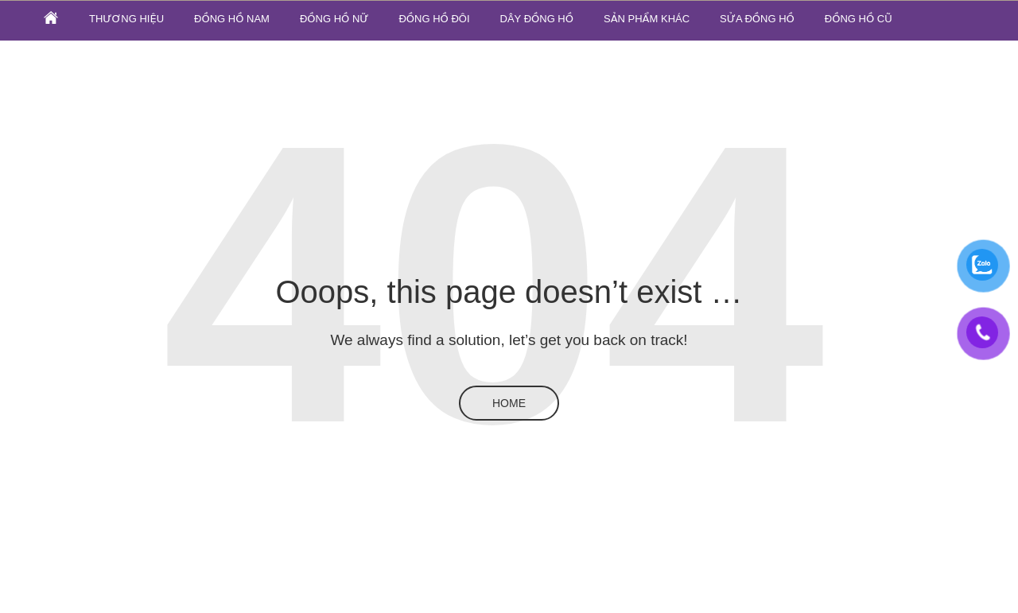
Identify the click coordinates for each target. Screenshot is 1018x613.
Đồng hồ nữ (334, 19)
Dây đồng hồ (536, 19)
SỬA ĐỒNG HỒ (757, 19)
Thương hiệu (126, 19)
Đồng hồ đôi (433, 19)
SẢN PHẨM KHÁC (647, 19)
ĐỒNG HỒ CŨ (858, 19)
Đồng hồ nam (232, 19)
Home (509, 403)
